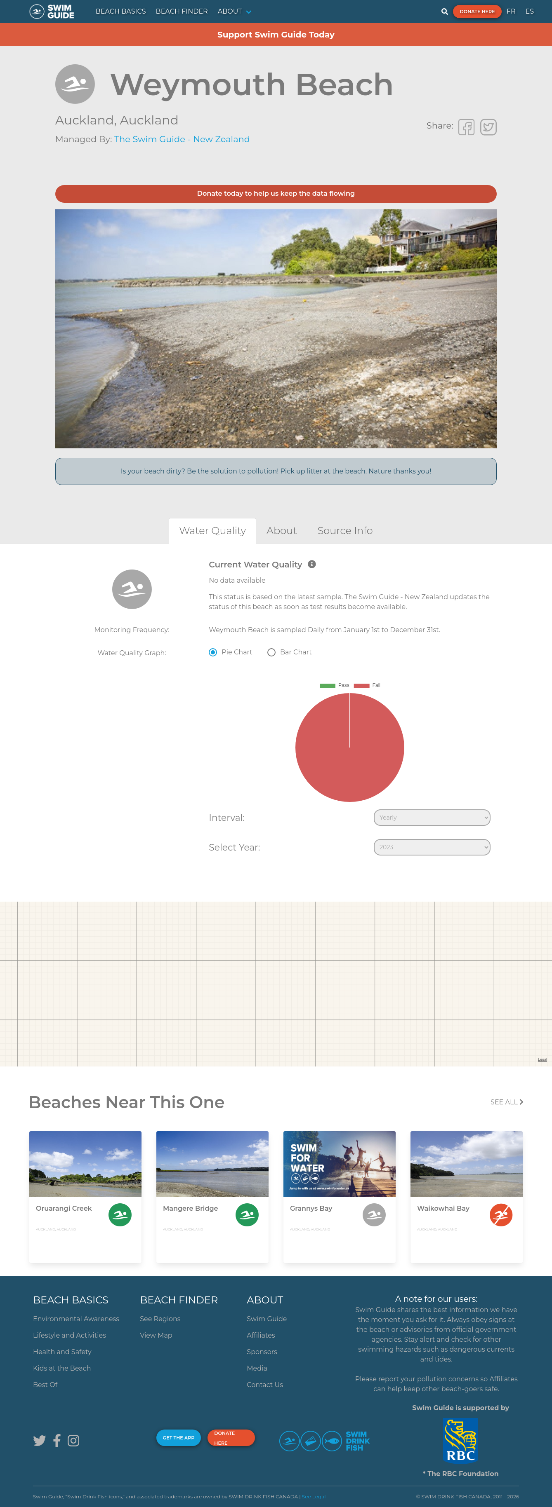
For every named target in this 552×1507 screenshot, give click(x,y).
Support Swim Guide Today (276, 35)
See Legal (314, 1496)
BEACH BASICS (121, 11)
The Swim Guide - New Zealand (182, 139)
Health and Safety (62, 1352)
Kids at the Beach (62, 1368)
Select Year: (234, 847)
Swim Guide (267, 1319)
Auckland (149, 120)
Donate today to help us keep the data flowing (276, 193)
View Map (156, 1335)
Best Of (45, 1385)
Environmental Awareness (76, 1319)
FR (511, 11)
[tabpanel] (276, 709)
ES (529, 11)
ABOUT (230, 11)
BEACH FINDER (182, 11)
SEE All (507, 1102)
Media (257, 1368)
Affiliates (261, 1335)
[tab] (212, 530)
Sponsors (262, 1352)
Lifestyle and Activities (69, 1335)
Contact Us (265, 1385)
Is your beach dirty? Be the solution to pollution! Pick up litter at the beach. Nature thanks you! (276, 471)
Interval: (227, 817)
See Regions (160, 1319)
